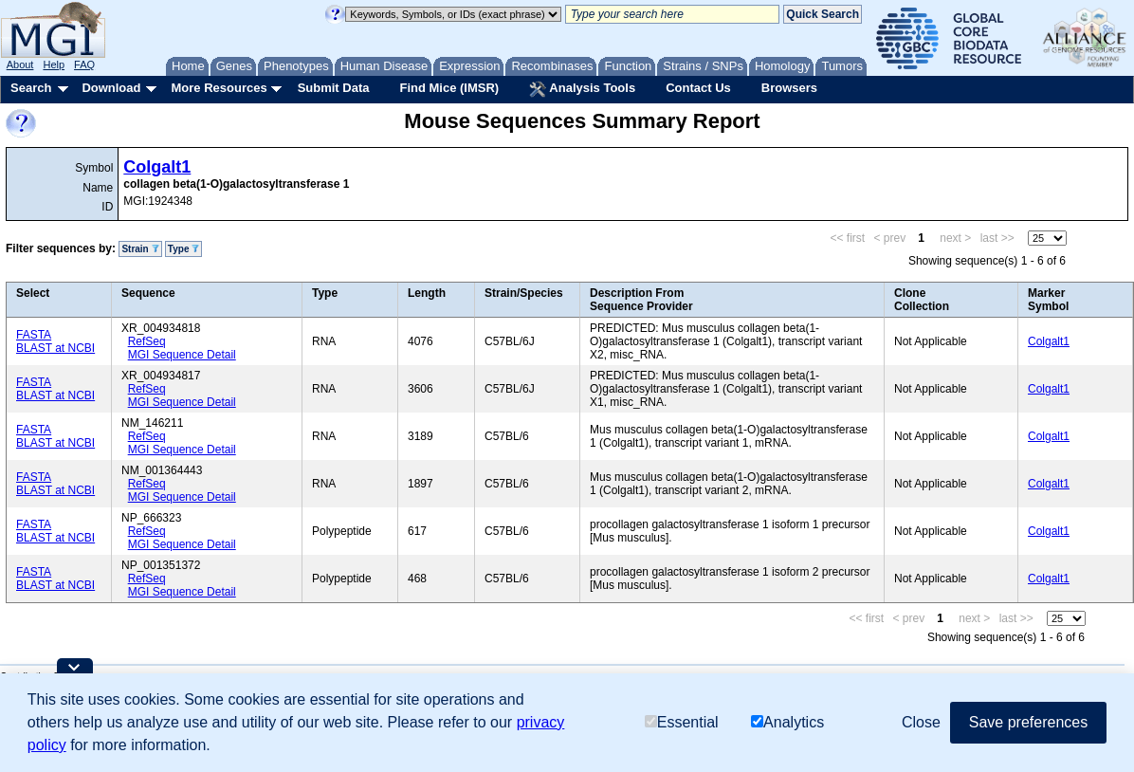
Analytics (787, 722)
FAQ (84, 64)
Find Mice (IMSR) (449, 88)
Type (183, 249)
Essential (682, 722)
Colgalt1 (157, 166)
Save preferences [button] (1028, 722)
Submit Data (334, 88)
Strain (139, 249)
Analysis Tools (582, 89)
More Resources (218, 88)
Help (53, 64)
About (20, 64)
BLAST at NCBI (55, 348)
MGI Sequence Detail (182, 354)
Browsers (789, 88)
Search (30, 88)
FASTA (33, 334)
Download (111, 88)
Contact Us (698, 88)
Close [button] (921, 722)
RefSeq (147, 341)
